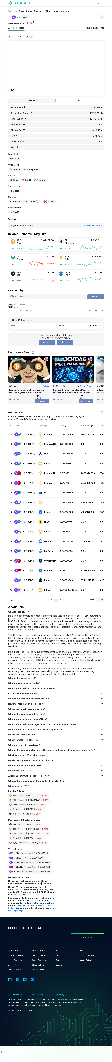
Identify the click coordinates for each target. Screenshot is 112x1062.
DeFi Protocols (38, 970)
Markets (65, 11)
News (56, 11)
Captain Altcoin (85, 386)
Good (47, 342)
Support (59, 965)
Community (38, 11)
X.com (14, 180)
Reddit (26, 180)
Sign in (58, 950)
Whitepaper (31, 169)
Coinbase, (48, 905)
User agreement (15, 995)
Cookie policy (57, 995)
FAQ (57, 955)
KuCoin (44, 386)
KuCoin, (12, 908)
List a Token (13, 965)
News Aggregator (39, 950)
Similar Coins (25, 11)
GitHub (14, 191)
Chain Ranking (38, 965)
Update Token (14, 950)
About (49, 11)
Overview (12, 11)
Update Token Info (93, 225)
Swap (80, 101)
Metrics (31, 101)
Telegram (40, 180)
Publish (95, 297)
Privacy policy (37, 995)
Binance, (22, 905)
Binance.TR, (32, 905)
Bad (65, 342)
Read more (41, 401)
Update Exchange (15, 955)
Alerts (82, 950)
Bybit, (41, 905)
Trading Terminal (87, 955)
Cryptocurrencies (39, 955)
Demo (58, 960)
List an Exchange (15, 960)
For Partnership (14, 970)
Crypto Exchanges (39, 960)
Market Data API (86, 960)
